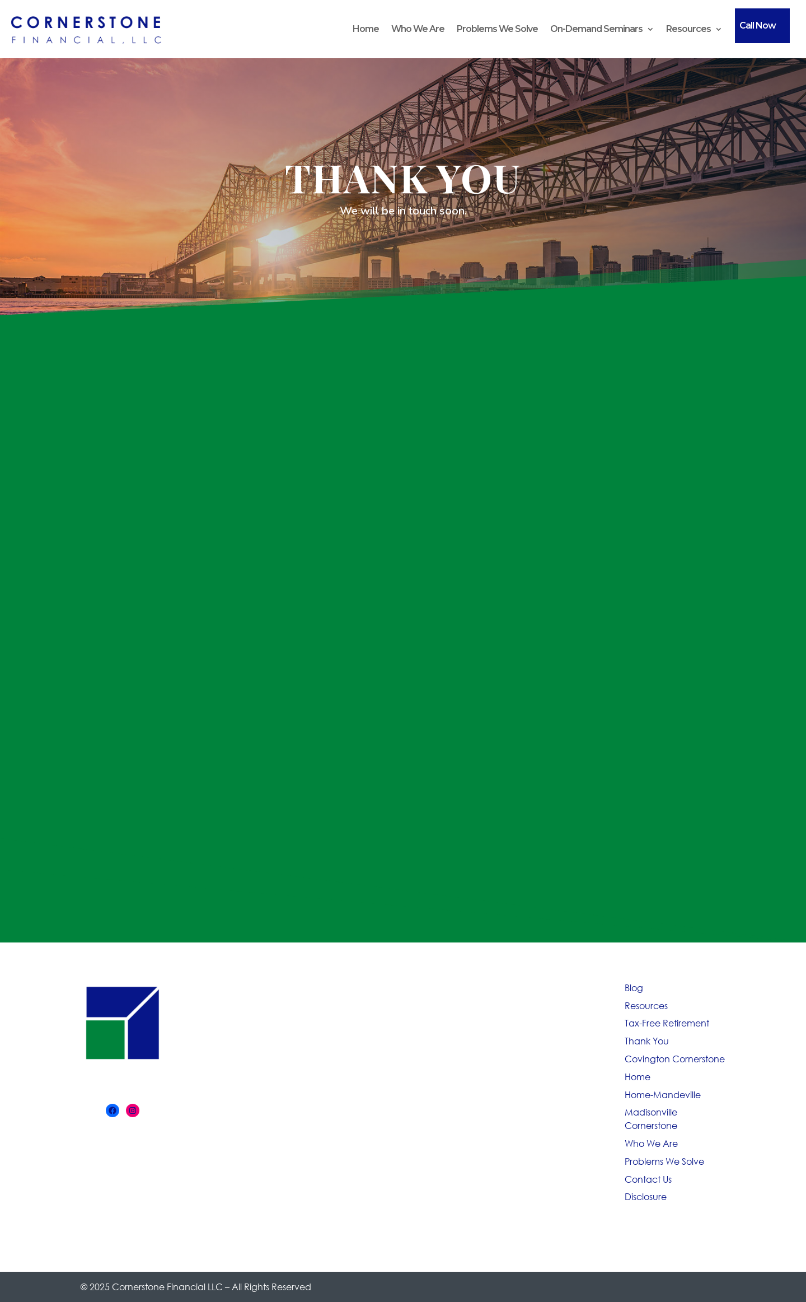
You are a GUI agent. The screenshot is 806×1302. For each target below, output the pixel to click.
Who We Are (417, 29)
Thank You (647, 1041)
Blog (634, 987)
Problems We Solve (497, 29)
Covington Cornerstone (675, 1059)
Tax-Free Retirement (667, 1023)
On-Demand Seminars (596, 29)
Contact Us (648, 1179)
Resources (688, 29)
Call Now (757, 25)
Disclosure (646, 1196)
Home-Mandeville (663, 1094)
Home (366, 29)
